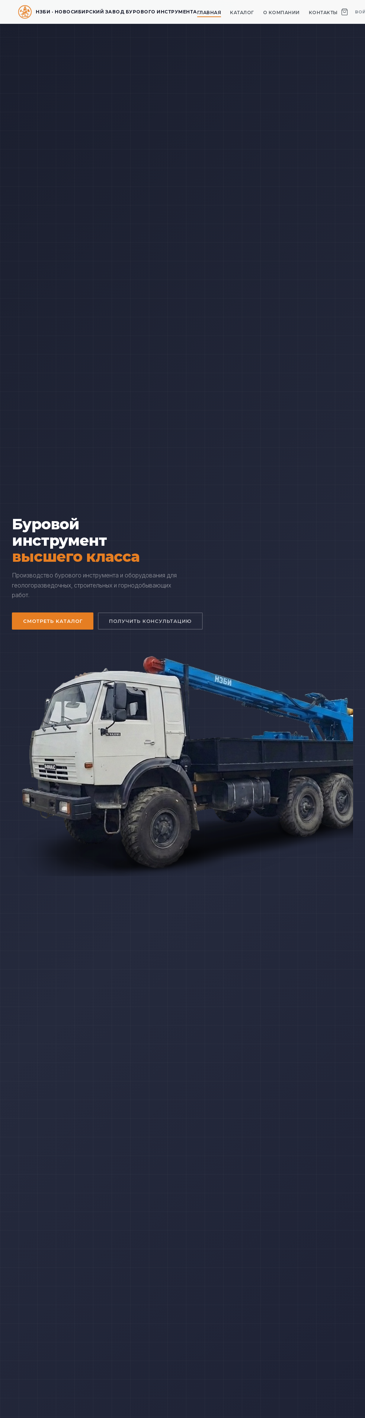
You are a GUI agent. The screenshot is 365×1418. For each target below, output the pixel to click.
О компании (281, 12)
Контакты (323, 12)
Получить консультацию (150, 621)
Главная (209, 12)
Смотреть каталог (53, 621)
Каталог (242, 12)
